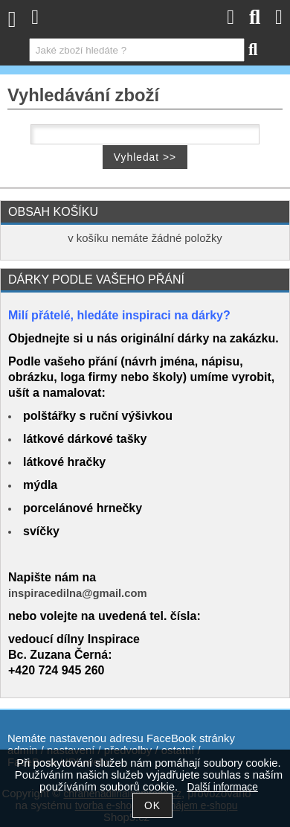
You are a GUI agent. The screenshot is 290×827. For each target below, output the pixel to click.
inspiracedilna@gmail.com (77, 593)
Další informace (222, 787)
